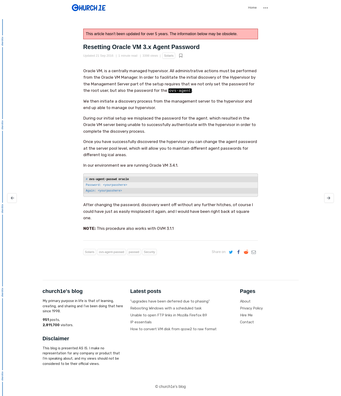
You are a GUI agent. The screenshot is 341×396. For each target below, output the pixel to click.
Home (252, 7)
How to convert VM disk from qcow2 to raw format (173, 329)
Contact (247, 322)
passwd (134, 252)
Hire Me (246, 315)
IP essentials (141, 322)
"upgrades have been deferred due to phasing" (170, 301)
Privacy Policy (251, 308)
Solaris (168, 55)
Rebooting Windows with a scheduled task (165, 308)
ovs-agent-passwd (111, 252)
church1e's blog (172, 387)
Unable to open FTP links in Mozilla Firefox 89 (168, 315)
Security (149, 252)
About (245, 301)
